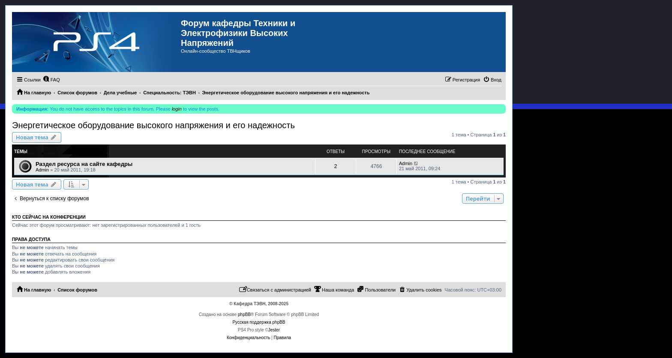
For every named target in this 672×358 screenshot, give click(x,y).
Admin (42, 169)
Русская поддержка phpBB (258, 322)
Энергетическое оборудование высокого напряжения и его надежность (153, 125)
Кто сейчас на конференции (49, 217)
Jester (274, 330)
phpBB (244, 314)
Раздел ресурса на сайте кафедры (84, 164)
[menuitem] (51, 80)
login (177, 108)
